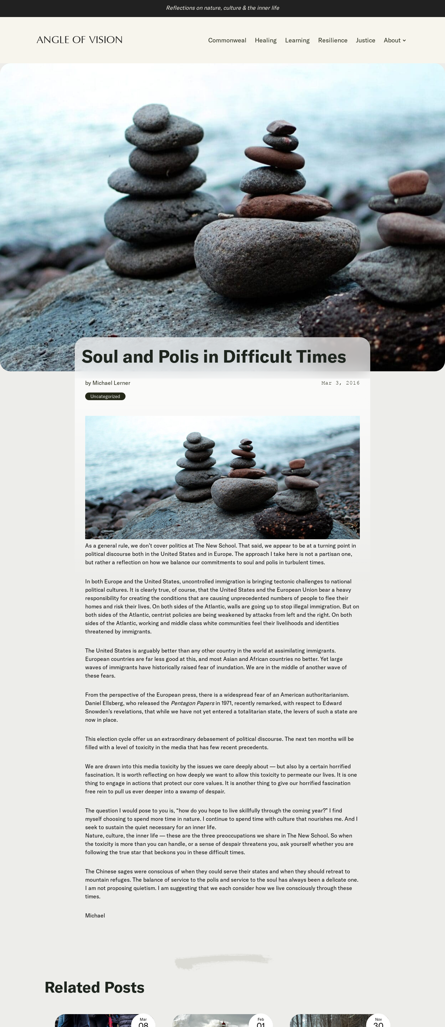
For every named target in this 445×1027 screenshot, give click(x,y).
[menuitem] (227, 40)
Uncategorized (105, 396)
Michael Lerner (111, 382)
